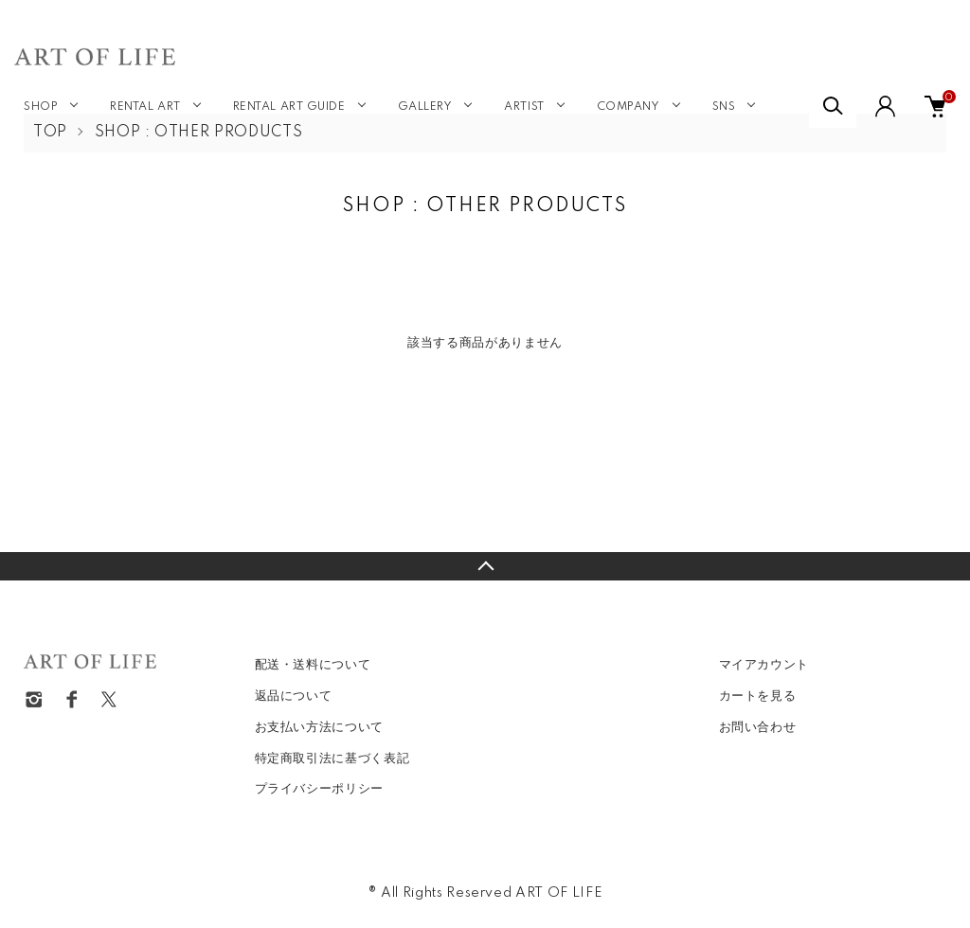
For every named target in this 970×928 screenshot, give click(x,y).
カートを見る (758, 696)
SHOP (41, 107)
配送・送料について (313, 664)
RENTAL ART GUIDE (289, 107)
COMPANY (628, 107)
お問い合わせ (758, 727)
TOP (50, 132)
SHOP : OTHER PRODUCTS (199, 132)
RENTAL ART (145, 107)
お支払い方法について (320, 727)
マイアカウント (764, 664)
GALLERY (425, 107)
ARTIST (524, 107)
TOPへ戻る (485, 566)
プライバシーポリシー (320, 788)
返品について (293, 696)
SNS (724, 107)
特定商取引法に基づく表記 (332, 758)
